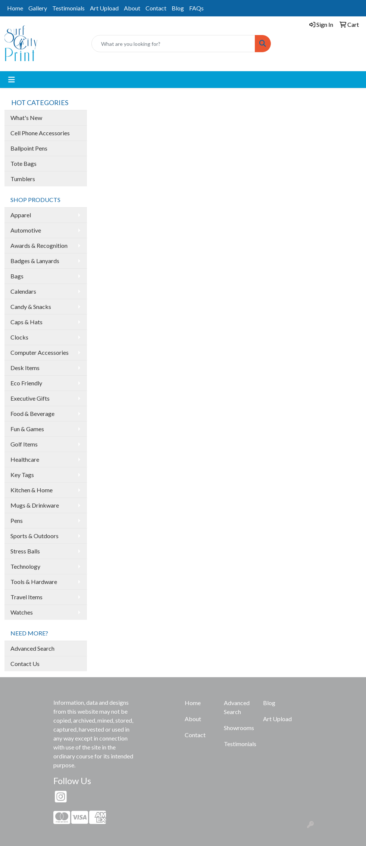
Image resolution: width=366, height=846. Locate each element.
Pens (16, 520)
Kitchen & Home (31, 489)
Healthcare (24, 459)
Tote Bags (23, 163)
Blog (178, 8)
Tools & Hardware (33, 581)
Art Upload (104, 8)
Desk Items (25, 367)
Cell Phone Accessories (40, 132)
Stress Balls (25, 551)
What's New (26, 117)
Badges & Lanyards (34, 260)
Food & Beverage (32, 413)
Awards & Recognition (39, 245)
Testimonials (68, 8)
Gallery (37, 8)
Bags (17, 276)
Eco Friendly (26, 382)
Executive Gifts (30, 398)
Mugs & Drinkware (34, 505)
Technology (25, 566)
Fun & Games (27, 428)
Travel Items (26, 596)
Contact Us (25, 663)
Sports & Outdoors (34, 535)
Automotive (25, 230)
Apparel (20, 214)
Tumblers (22, 178)
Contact (156, 8)
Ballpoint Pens (28, 148)
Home (15, 8)
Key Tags (22, 474)
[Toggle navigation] (11, 79)
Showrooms (239, 727)
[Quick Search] (173, 43)
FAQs (196, 8)
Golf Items (24, 444)
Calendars (23, 291)
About (132, 8)
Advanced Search (32, 648)
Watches (21, 612)
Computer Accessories (39, 352)
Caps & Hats (26, 321)
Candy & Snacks (30, 306)
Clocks (19, 337)
